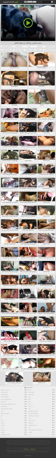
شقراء (12, 273)
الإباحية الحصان (18, 46)
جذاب (24, 342)
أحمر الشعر (39, 46)
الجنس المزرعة (31, 420)
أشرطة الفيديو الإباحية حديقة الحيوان (25, 148)
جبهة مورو (21, 120)
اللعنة (12, 69)
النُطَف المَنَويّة (3, 106)
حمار (29, 69)
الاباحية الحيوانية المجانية (50, 49)
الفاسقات (39, 148)
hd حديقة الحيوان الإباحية (7, 46)
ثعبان (31, 69)
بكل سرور (39, 328)
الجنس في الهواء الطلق (5, 434)
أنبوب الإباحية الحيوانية (50, 46)
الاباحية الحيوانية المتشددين (7, 49)
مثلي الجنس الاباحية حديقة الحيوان (42, 217)
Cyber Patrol (32, 449)
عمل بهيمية (3, 429)
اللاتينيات (30, 432)
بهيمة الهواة (30, 422)
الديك (11, 287)
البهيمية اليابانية (9, 69)
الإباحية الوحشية (3, 120)
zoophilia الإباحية (29, 49)
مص (40, 162)
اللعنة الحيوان (52, 148)
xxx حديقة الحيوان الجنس (32, 106)
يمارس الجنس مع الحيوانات (23, 134)
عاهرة (2, 217)
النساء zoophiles (4, 231)
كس (37, 106)
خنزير (38, 162)
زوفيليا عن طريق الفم (19, 49)
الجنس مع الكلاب (39, 49)
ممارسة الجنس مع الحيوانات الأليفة (6, 356)
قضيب (2, 411)
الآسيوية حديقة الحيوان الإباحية (45, 148)
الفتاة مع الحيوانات (4, 69)
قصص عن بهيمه (10, 148)
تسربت (29, 46)
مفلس (7, 106)
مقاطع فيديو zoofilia (43, 245)
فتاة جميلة (21, 342)
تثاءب (48, 245)
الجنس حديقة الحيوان (46, 120)
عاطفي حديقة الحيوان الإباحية (50, 259)
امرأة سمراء (39, 134)
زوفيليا (9, 106)
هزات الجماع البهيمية (32, 425)
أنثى (42, 134)
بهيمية (27, 328)
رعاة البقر (40, 106)
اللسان (26, 342)
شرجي (9, 134)
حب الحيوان (39, 259)
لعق (42, 162)
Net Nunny (26, 449)
